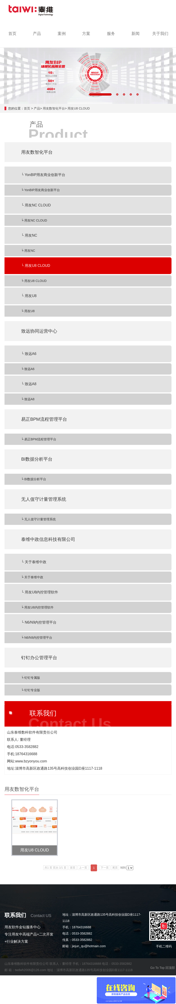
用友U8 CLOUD (79, 108)
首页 (27, 108)
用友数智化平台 (54, 108)
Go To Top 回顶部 (162, 968)
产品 (37, 108)
